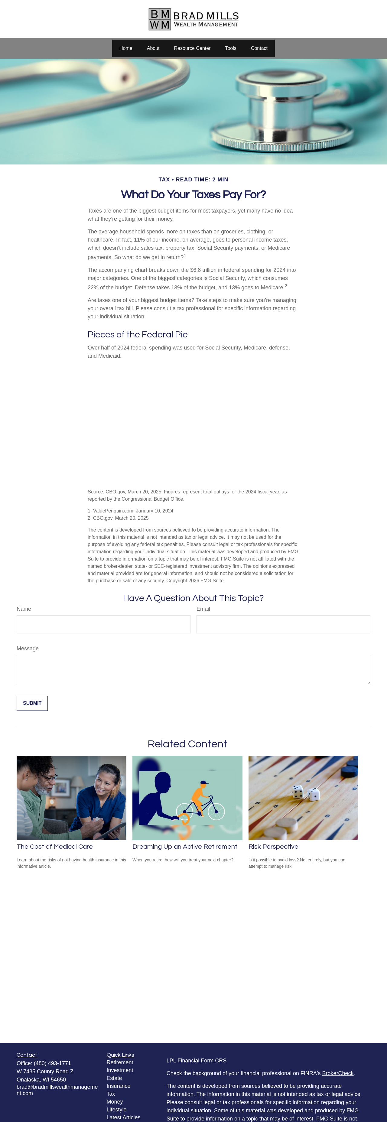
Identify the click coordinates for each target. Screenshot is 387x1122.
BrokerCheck (338, 1073)
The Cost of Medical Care (55, 846)
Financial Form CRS (201, 1061)
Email (203, 609)
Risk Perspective (273, 846)
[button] (126, 48)
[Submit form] (32, 703)
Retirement (120, 1062)
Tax (111, 1094)
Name (24, 609)
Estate (114, 1078)
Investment (120, 1070)
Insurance (119, 1086)
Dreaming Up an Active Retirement (184, 846)
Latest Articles (124, 1117)
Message (28, 649)
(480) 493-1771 (52, 1063)
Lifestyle (117, 1110)
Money (115, 1102)
